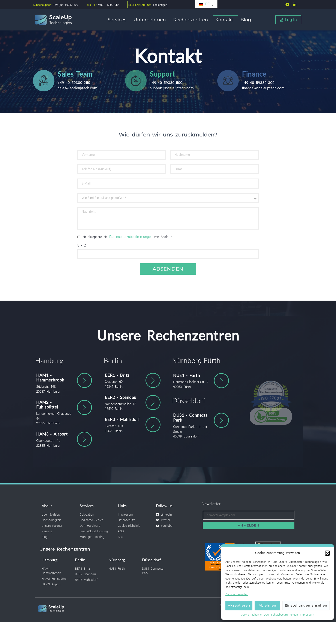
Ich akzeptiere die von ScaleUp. (127, 237)
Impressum (307, 614)
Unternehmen (151, 19)
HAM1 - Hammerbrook (50, 378)
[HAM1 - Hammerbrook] (84, 380)
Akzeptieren (239, 605)
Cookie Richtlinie (251, 614)
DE (204, 4)
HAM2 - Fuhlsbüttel (47, 405)
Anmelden (248, 525)
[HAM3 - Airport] (84, 439)
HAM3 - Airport (52, 433)
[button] (327, 553)
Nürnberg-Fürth (196, 361)
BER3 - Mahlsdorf (122, 419)
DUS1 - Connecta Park (190, 417)
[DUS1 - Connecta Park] (221, 420)
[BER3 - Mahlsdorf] (153, 424)
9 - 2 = (83, 246)
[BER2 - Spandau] (153, 402)
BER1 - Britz (117, 375)
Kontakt (225, 19)
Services (118, 19)
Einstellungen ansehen (306, 605)
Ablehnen (267, 605)
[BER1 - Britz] (153, 380)
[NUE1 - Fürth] (221, 380)
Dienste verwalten (236, 594)
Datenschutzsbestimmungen (131, 237)
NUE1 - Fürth (186, 375)
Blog (245, 19)
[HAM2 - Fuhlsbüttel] (84, 407)
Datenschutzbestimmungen (281, 614)
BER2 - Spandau (120, 397)
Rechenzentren (191, 19)
